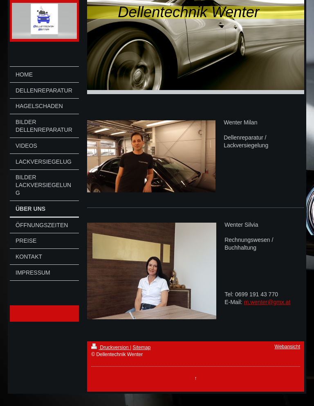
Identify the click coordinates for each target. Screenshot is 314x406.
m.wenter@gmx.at (267, 302)
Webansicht (287, 347)
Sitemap (141, 347)
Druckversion (110, 347)
